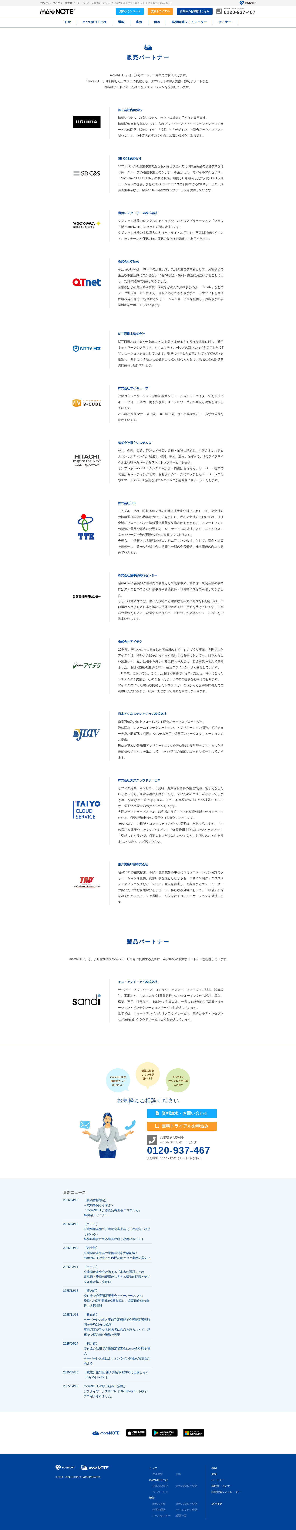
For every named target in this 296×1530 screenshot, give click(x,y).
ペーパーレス (160, 1491)
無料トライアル (160, 11)
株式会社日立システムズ (134, 442)
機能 (121, 22)
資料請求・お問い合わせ (182, 1113)
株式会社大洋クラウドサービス (139, 780)
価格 (157, 22)
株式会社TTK (127, 503)
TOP (67, 22)
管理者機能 (158, 1509)
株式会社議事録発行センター (137, 575)
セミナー (225, 22)
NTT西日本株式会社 (131, 333)
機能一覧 (181, 1515)
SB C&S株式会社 (129, 158)
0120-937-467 (178, 1150)
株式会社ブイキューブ (133, 388)
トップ (153, 1468)
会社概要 (216, 1503)
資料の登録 (158, 1503)
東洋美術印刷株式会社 (133, 864)
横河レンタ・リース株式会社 (137, 213)
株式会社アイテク (130, 641)
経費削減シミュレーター (189, 22)
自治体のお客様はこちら (194, 11)
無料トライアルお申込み (182, 1126)
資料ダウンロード (129, 11)
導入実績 (157, 1473)
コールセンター (161, 1515)
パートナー (218, 1480)
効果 (178, 1473)
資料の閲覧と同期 (186, 1485)
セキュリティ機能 (186, 1509)
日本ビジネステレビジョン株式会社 (142, 713)
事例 (139, 22)
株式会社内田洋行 (130, 110)
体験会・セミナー (222, 1485)
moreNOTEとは (94, 22)
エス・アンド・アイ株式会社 (137, 982)
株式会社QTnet (128, 261)
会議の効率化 (160, 1485)
